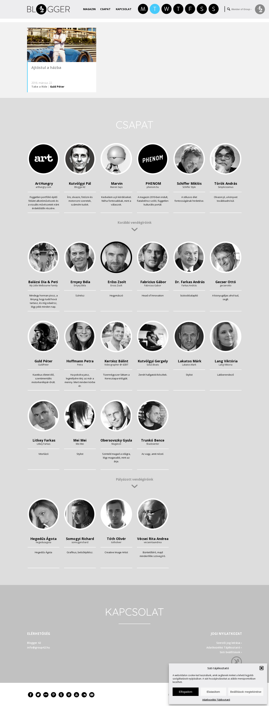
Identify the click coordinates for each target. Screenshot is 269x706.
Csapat (105, 9)
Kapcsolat (124, 9)
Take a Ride (39, 86)
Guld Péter (57, 86)
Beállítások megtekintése (245, 691)
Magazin (89, 9)
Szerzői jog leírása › (229, 643)
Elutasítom (213, 691)
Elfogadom (185, 691)
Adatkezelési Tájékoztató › (224, 647)
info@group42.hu (38, 647)
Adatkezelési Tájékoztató (216, 699)
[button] (261, 668)
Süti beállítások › (231, 652)
